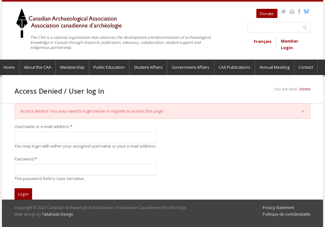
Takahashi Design (57, 214)
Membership (72, 67)
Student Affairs (148, 67)
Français (262, 41)
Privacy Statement (278, 207)
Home (305, 89)
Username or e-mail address (43, 126)
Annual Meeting (274, 67)
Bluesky (306, 11)
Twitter (283, 11)
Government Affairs (190, 67)
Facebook (299, 11)
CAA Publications (234, 67)
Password (25, 159)
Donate (267, 13)
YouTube (292, 11)
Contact (306, 67)
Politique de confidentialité (287, 214)
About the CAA (37, 67)
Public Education (109, 67)
